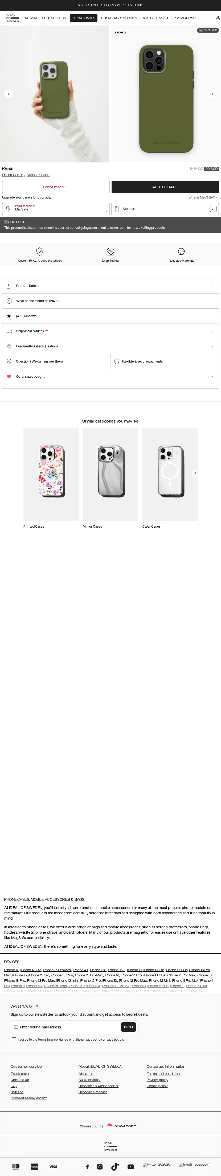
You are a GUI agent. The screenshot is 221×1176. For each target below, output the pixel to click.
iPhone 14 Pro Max (181, 1002)
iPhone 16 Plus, (177, 996)
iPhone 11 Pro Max (185, 1007)
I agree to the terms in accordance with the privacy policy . (71, 1066)
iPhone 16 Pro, (153, 996)
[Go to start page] (12, 18)
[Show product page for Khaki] (16, 268)
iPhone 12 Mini (159, 1007)
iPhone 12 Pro (90, 1007)
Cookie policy (157, 1112)
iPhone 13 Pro (14, 1007)
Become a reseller (93, 1119)
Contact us (20, 1106)
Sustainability (89, 1106)
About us (86, 1100)
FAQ (14, 1112)
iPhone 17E (98, 996)
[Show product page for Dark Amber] (135, 268)
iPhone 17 (11, 996)
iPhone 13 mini (67, 1007)
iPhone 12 (110, 1007)
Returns (17, 1119)
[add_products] (81, 554)
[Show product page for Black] (46, 268)
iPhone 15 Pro (38, 1002)
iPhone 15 (19, 1002)
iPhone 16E (116, 996)
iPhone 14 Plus (154, 1002)
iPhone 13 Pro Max (41, 1007)
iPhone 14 (112, 1002)
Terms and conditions (164, 1100)
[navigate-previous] (202, 653)
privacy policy (113, 1066)
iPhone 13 (204, 1002)
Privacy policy (157, 1106)
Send (128, 1053)
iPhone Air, (81, 996)
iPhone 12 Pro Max (133, 1007)
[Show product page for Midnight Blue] (164, 268)
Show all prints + (206, 241)
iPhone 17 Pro (31, 996)
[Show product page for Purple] (105, 268)
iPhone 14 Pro (131, 1002)
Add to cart (165, 187)
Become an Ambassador (98, 1112)
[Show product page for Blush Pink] (194, 268)
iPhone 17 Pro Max (57, 996)
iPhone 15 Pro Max (89, 1002)
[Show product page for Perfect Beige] (75, 268)
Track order (20, 1100)
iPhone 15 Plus (62, 1002)
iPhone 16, (134, 996)
